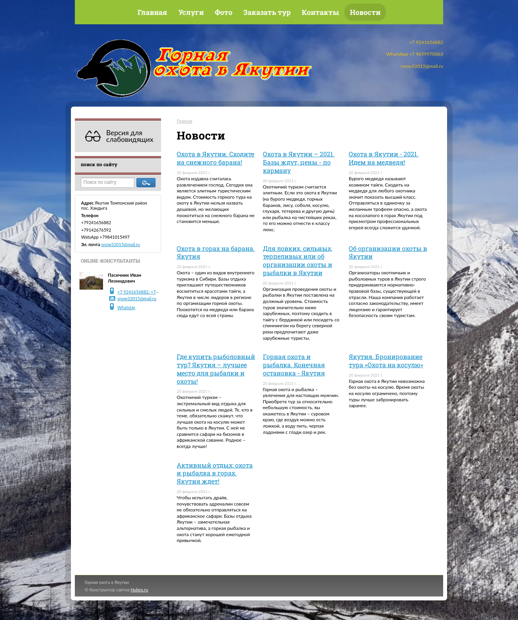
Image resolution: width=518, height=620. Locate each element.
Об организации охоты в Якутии (388, 252)
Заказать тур (267, 12)
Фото (223, 12)
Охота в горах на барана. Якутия (216, 252)
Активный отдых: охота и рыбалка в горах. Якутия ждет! (215, 473)
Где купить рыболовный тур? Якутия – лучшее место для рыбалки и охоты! (216, 368)
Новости (365, 12)
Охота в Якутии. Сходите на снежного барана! (215, 158)
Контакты (320, 12)
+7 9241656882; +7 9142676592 (150, 291)
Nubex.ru (139, 589)
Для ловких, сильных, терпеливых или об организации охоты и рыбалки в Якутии (297, 260)
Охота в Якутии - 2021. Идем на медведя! (383, 158)
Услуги (191, 12)
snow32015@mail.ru (120, 244)
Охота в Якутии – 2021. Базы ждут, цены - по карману (299, 162)
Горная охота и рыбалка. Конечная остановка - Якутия (294, 364)
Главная (152, 12)
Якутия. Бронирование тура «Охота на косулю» (386, 360)
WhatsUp (126, 307)
